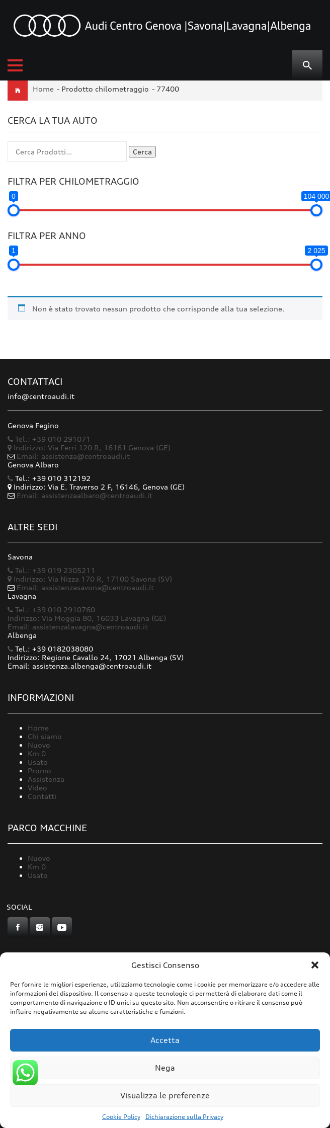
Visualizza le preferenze (165, 1095)
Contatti (42, 796)
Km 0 (37, 753)
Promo (39, 770)
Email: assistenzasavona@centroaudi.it (85, 587)
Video (37, 787)
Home (43, 89)
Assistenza (46, 779)
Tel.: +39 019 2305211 (51, 570)
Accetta (165, 1040)
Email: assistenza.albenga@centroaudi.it (79, 666)
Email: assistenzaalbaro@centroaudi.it (84, 495)
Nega (165, 1068)
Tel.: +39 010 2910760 (51, 609)
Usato (38, 762)
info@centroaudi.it (41, 396)
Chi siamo (45, 736)
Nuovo (39, 745)
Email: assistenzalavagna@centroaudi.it (78, 626)
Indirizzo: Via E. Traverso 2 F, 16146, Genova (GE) (96, 486)
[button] (315, 965)
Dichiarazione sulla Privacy (184, 1116)
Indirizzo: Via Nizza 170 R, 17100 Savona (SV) (90, 579)
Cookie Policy (121, 1116)
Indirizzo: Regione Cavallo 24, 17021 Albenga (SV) (96, 657)
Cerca (142, 151)
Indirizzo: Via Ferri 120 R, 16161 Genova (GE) (89, 447)
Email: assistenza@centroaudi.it (73, 456)
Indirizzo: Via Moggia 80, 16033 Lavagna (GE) (87, 618)
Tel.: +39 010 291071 (49, 439)
